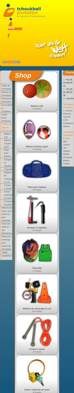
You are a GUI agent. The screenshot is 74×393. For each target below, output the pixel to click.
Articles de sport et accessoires (6, 127)
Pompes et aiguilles (8, 162)
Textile (4, 252)
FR (4, 62)
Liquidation (6, 255)
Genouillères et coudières (6, 108)
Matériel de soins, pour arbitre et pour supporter (6, 214)
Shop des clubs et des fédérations (6, 228)
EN (14, 62)
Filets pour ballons (7, 153)
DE (9, 62)
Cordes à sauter (8, 187)
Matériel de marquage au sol (8, 177)
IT (18, 62)
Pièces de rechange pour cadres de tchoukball (6, 242)
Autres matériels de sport (8, 194)
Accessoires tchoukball (6, 100)
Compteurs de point (8, 203)
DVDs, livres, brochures (6, 117)
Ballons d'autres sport (8, 143)
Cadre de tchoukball (6, 87)
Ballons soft (7, 135)
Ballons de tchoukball (6, 94)
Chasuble (8, 169)
